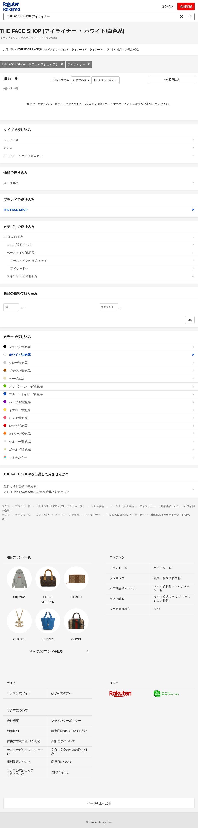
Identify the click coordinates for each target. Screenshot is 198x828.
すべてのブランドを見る (46, 651)
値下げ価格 (99, 183)
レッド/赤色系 (99, 425)
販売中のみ (60, 80)
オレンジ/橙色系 (99, 433)
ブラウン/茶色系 (99, 370)
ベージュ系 (99, 378)
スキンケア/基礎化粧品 (101, 276)
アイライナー (79, 64)
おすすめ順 (81, 80)
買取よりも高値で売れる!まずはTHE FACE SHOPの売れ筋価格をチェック (99, 489)
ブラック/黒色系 (99, 347)
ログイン (167, 6)
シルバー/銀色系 (99, 441)
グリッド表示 (105, 80)
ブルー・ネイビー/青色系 (99, 394)
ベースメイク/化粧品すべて (102, 260)
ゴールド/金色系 (99, 449)
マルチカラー (99, 457)
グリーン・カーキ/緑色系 (99, 386)
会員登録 (186, 6)
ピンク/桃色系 (99, 418)
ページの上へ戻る (99, 803)
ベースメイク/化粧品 (101, 252)
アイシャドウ (102, 268)
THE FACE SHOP (99, 210)
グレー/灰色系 (99, 362)
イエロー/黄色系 (99, 410)
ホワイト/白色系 (99, 354)
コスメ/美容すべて (101, 244)
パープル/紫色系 (99, 402)
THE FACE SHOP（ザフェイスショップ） (32, 64)
